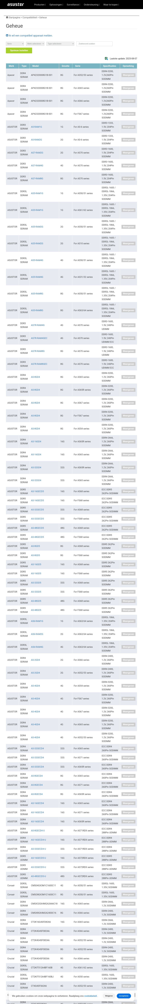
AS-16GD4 (36, 441)
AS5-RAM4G (37, 260)
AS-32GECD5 (37, 509)
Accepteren (123, 996)
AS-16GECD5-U (38, 858)
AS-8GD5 (35, 546)
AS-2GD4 (35, 660)
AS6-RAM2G (37, 634)
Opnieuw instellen (19, 50)
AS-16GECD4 (37, 803)
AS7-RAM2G (37, 152)
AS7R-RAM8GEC (39, 364)
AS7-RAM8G (37, 178)
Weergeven (128, 75)
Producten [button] (40, 4)
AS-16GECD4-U (38, 840)
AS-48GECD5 (37, 528)
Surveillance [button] (73, 4)
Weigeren (109, 996)
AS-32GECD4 (37, 748)
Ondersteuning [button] (92, 4)
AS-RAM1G (36, 127)
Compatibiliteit (29, 17)
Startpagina (13, 17)
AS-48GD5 (36, 601)
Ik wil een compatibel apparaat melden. (29, 35)
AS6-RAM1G (37, 621)
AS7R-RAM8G (38, 351)
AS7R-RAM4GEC (39, 338)
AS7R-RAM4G (38, 325)
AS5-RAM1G (37, 193)
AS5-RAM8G (37, 293)
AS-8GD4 (35, 377)
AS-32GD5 (36, 582)
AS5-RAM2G (37, 226)
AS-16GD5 (36, 564)
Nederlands (120, 11)
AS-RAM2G (36, 139)
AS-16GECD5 (37, 491)
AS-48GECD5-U (38, 876)
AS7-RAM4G (37, 165)
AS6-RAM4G (37, 647)
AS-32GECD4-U (38, 849)
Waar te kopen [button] (111, 4)
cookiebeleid (90, 996)
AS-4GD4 (35, 685)
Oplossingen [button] (56, 4)
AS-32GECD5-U (38, 867)
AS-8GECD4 (37, 776)
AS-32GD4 (36, 467)
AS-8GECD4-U (38, 830)
